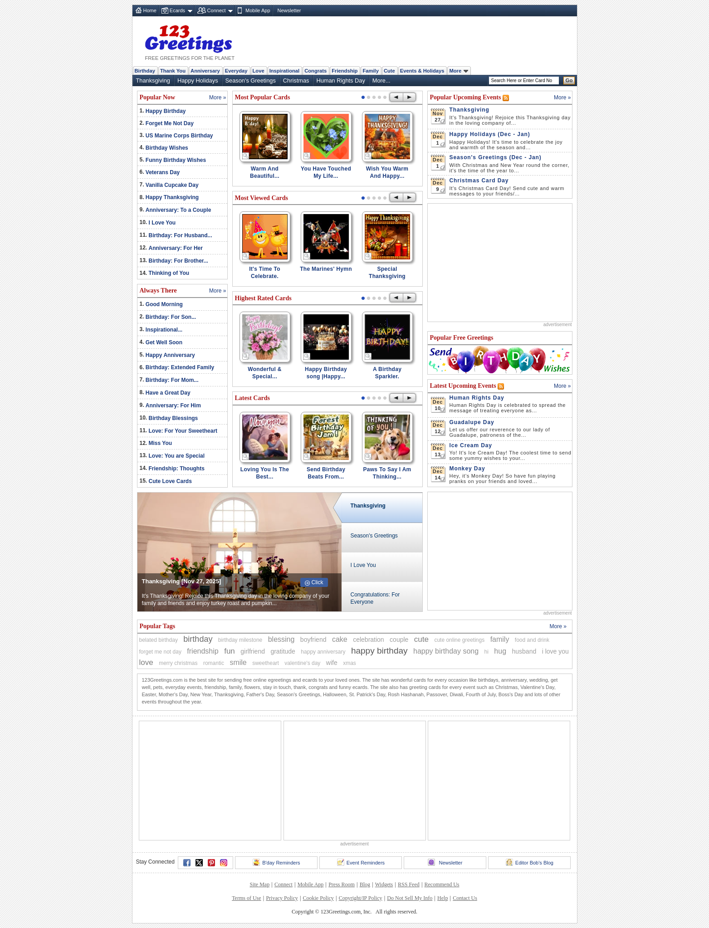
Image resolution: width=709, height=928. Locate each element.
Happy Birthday (166, 111)
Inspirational (284, 70)
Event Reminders (361, 862)
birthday (197, 639)
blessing (281, 639)
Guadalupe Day (472, 422)
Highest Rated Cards (263, 298)
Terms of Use (246, 898)
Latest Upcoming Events (464, 385)
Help (442, 898)
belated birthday (158, 640)
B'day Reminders (276, 862)
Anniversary (205, 70)
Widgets (384, 884)
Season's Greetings (250, 80)
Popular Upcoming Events (466, 97)
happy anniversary (323, 652)
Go (569, 80)
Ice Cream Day (471, 445)
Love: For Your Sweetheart (183, 431)
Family (370, 70)
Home (149, 10)
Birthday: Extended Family (180, 367)
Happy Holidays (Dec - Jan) (490, 134)
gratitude (282, 651)
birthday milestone (240, 640)
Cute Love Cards (170, 481)
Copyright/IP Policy (360, 898)
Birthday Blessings (173, 418)
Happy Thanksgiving (172, 197)
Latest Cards (252, 398)
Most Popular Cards (262, 97)
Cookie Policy (318, 898)
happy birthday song (446, 651)
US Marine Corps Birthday (179, 135)
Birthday (145, 70)
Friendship (344, 70)
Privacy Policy (282, 898)
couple (399, 639)
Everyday (236, 70)
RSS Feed (409, 884)
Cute (389, 70)
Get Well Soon (164, 342)
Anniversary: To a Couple (178, 210)
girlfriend (252, 651)
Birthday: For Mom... (172, 380)
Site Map (259, 884)
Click (317, 582)
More (458, 70)
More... (381, 80)
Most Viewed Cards (261, 198)
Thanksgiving (153, 80)
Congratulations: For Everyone (375, 598)
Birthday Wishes (167, 148)
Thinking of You (169, 273)
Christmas (296, 80)
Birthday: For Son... (171, 317)
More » (217, 97)
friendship (202, 651)
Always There (158, 290)
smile (238, 662)
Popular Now (158, 97)
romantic (213, 663)
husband (524, 651)
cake (339, 639)
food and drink (532, 640)
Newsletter (289, 10)
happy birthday (379, 650)
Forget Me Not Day (170, 123)
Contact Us (465, 898)
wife (331, 662)
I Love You (162, 223)
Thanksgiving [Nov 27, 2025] (181, 581)
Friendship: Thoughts (177, 468)
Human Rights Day (340, 80)
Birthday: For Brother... (178, 261)
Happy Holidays (197, 80)
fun (229, 651)
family (499, 639)
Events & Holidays (422, 70)
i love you (555, 651)
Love (258, 70)
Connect (216, 10)
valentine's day (302, 663)
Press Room (341, 884)
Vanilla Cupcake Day (172, 185)
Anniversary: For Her (176, 248)
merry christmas (178, 663)
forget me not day (160, 652)
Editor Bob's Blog (529, 862)
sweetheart (265, 663)
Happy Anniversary (170, 355)
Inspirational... (164, 330)
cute (421, 639)
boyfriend (313, 639)
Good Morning (164, 304)
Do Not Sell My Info (409, 898)
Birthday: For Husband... (180, 235)
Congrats (315, 70)
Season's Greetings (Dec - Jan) (496, 157)
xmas (349, 663)
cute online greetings (459, 640)
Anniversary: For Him (173, 405)
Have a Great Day (168, 393)
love (146, 662)
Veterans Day (163, 172)
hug (500, 651)
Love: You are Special (177, 456)
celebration (368, 639)
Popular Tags (158, 626)
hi (486, 652)
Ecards (177, 10)
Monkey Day (467, 468)
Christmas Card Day (479, 180)
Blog (365, 884)
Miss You (160, 443)
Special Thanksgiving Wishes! (387, 276)
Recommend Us (442, 884)
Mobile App (257, 10)
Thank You (173, 70)
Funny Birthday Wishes (176, 160)
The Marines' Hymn (326, 269)
